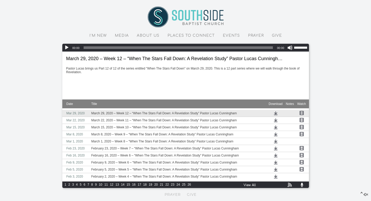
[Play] (66, 47)
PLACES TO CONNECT (191, 35)
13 (117, 184)
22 (167, 184)
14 (122, 184)
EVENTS (231, 35)
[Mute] (290, 47)
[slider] (178, 47)
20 (156, 184)
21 (161, 184)
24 (178, 184)
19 (150, 184)
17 (139, 184)
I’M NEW (98, 35)
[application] (185, 48)
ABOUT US (148, 35)
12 (111, 184)
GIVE (277, 35)
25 (183, 184)
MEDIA (122, 35)
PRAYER (256, 35)
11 (106, 184)
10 (100, 184)
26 (189, 184)
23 (172, 184)
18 (145, 184)
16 (134, 184)
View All (250, 185)
